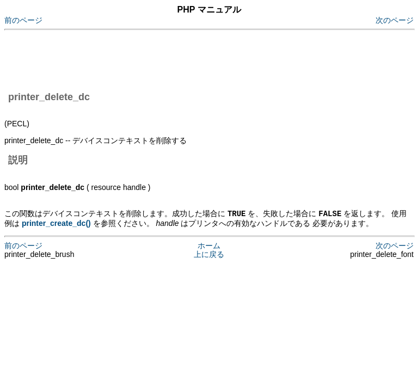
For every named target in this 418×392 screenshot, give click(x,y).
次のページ (395, 20)
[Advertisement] (202, 58)
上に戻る (209, 253)
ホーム (209, 245)
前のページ (23, 20)
